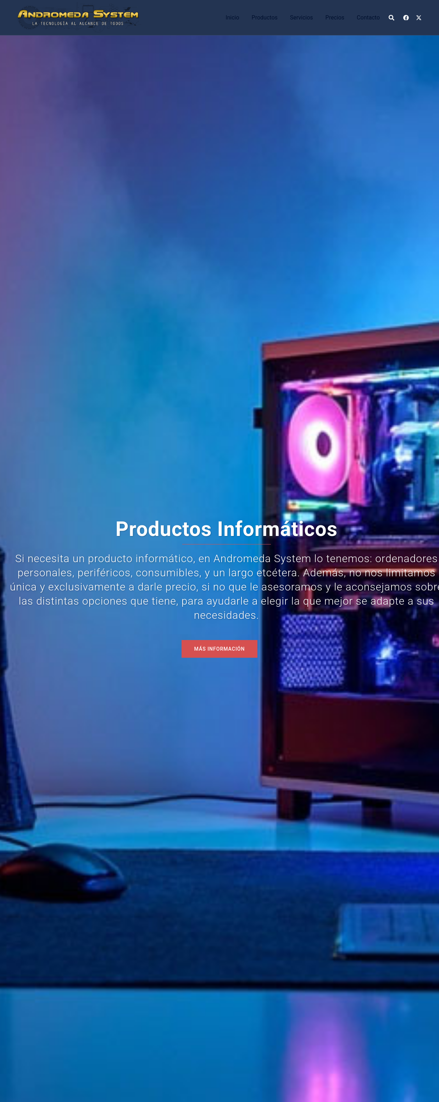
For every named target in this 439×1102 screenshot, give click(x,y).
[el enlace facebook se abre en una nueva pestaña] (406, 17)
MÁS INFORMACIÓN (219, 649)
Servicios (301, 17)
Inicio (232, 17)
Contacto (368, 17)
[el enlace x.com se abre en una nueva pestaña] (419, 17)
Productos (265, 17)
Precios (335, 17)
